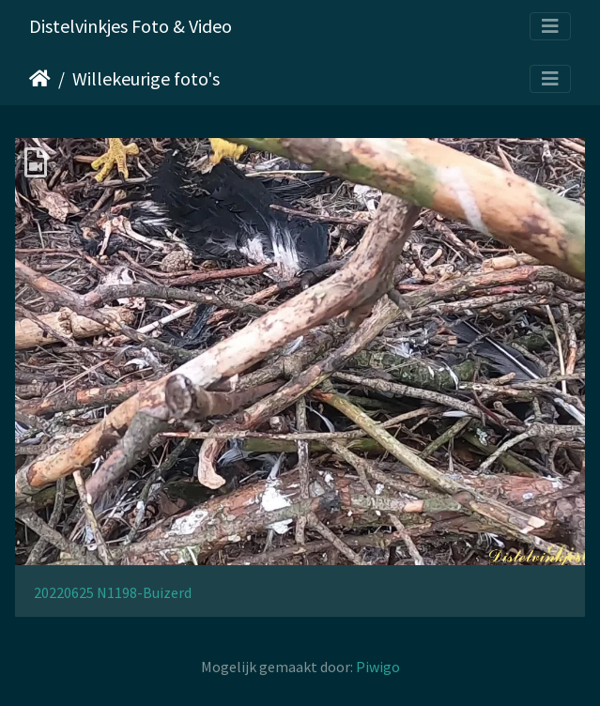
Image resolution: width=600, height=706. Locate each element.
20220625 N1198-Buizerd (113, 593)
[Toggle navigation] (550, 26)
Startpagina (40, 79)
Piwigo (378, 666)
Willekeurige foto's (146, 78)
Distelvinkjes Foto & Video (130, 26)
